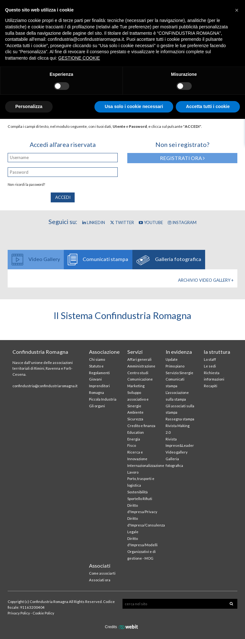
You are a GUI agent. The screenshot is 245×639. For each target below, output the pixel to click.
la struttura (217, 352)
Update (172, 359)
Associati (99, 566)
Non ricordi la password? (26, 184)
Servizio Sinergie (179, 373)
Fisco (131, 445)
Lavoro (132, 472)
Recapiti (210, 386)
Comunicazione (140, 379)
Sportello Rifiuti (139, 499)
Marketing (136, 386)
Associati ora (99, 580)
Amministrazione (141, 366)
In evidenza (179, 352)
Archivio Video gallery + (206, 280)
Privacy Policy (19, 613)
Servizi (135, 352)
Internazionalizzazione (145, 465)
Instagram (182, 222)
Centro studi (137, 373)
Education (135, 432)
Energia (133, 439)
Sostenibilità (137, 492)
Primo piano (175, 366)
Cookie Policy (43, 613)
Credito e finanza (141, 426)
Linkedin (93, 222)
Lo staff (210, 359)
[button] (237, 10)
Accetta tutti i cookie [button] (208, 106)
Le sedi (210, 366)
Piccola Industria (102, 399)
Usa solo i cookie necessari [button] (134, 106)
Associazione (104, 352)
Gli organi (97, 406)
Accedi (63, 197)
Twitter (122, 222)
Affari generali (139, 359)
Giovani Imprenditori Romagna (99, 386)
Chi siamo (97, 359)
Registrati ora (182, 158)
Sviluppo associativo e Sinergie (138, 399)
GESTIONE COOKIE (79, 58)
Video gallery (177, 452)
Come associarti (102, 573)
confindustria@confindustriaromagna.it (45, 386)
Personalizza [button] (28, 106)
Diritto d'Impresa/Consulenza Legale (146, 525)
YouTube (151, 222)
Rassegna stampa (180, 419)
